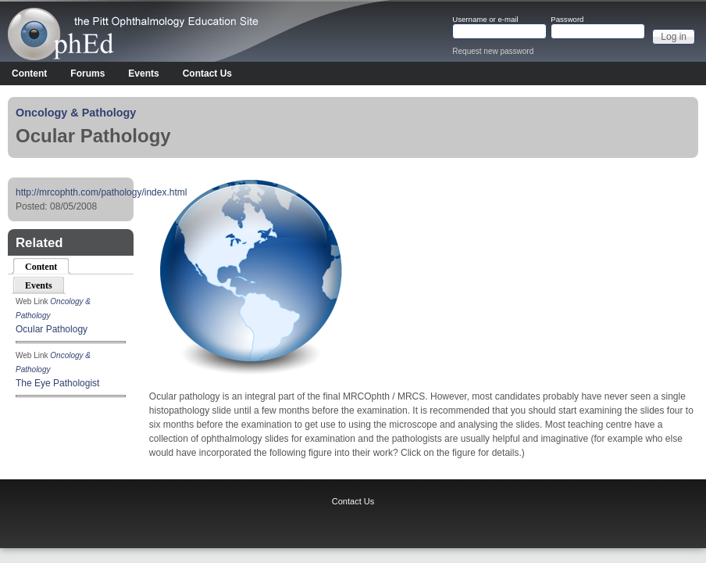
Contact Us (207, 73)
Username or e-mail (485, 19)
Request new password (492, 51)
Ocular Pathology (51, 329)
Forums (87, 73)
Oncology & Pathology (76, 112)
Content (29, 73)
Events (143, 73)
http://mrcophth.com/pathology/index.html (101, 192)
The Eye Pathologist (57, 383)
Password (567, 19)
